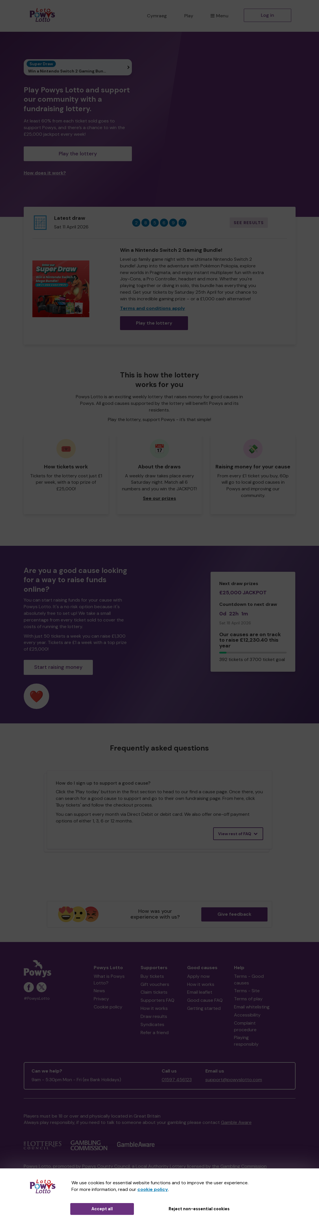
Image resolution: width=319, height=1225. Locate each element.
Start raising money (58, 667)
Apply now (198, 976)
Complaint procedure (245, 1026)
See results (249, 222)
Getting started (204, 1008)
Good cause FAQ (205, 1000)
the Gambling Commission (239, 1166)
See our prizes (159, 498)
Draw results (154, 1016)
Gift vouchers (155, 984)
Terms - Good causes (249, 979)
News (99, 991)
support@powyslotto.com (233, 1080)
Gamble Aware (236, 1122)
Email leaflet (199, 992)
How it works (154, 1008)
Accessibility (247, 1015)
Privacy (101, 999)
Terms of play (248, 999)
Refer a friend (155, 1032)
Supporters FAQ (157, 1000)
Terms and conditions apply (152, 308)
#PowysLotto (37, 998)
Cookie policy (108, 1007)
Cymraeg (157, 16)
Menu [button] (219, 16)
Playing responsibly (246, 1040)
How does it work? (45, 173)
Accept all (102, 1208)
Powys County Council (106, 1166)
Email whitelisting (252, 1007)
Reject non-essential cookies (199, 1208)
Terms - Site (247, 991)
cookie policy (152, 1189)
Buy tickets (152, 976)
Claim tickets (154, 992)
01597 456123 (177, 1080)
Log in (267, 15)
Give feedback (234, 914)
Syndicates (152, 1024)
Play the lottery (78, 153)
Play (188, 16)
